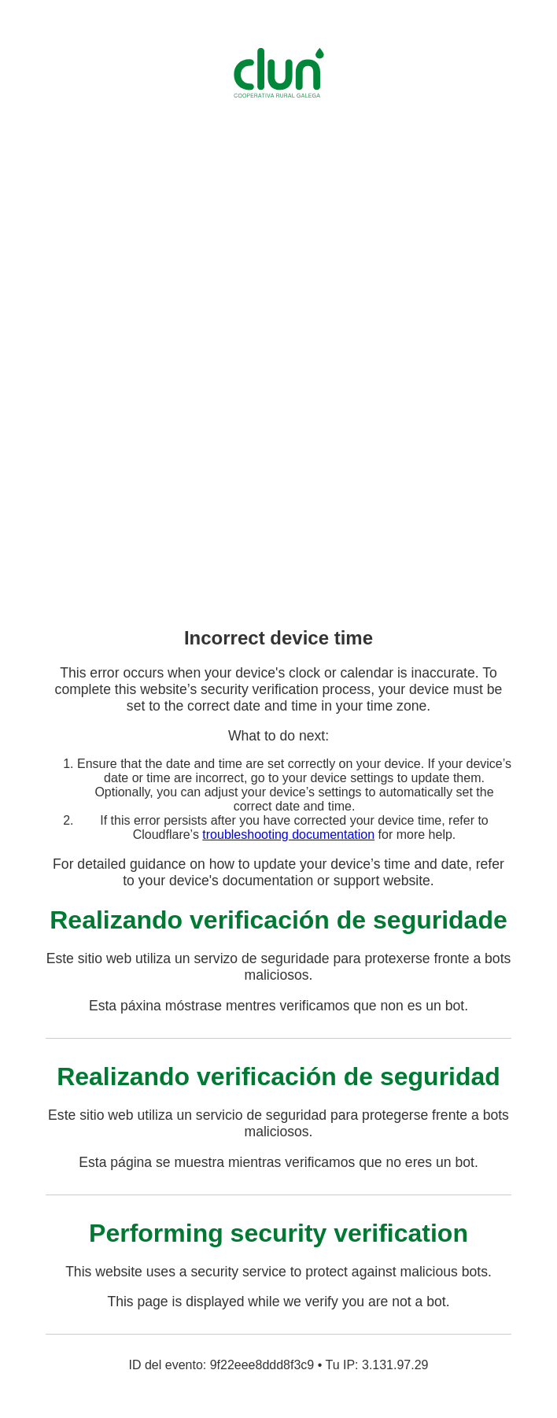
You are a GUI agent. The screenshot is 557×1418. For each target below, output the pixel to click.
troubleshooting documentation (288, 834)
